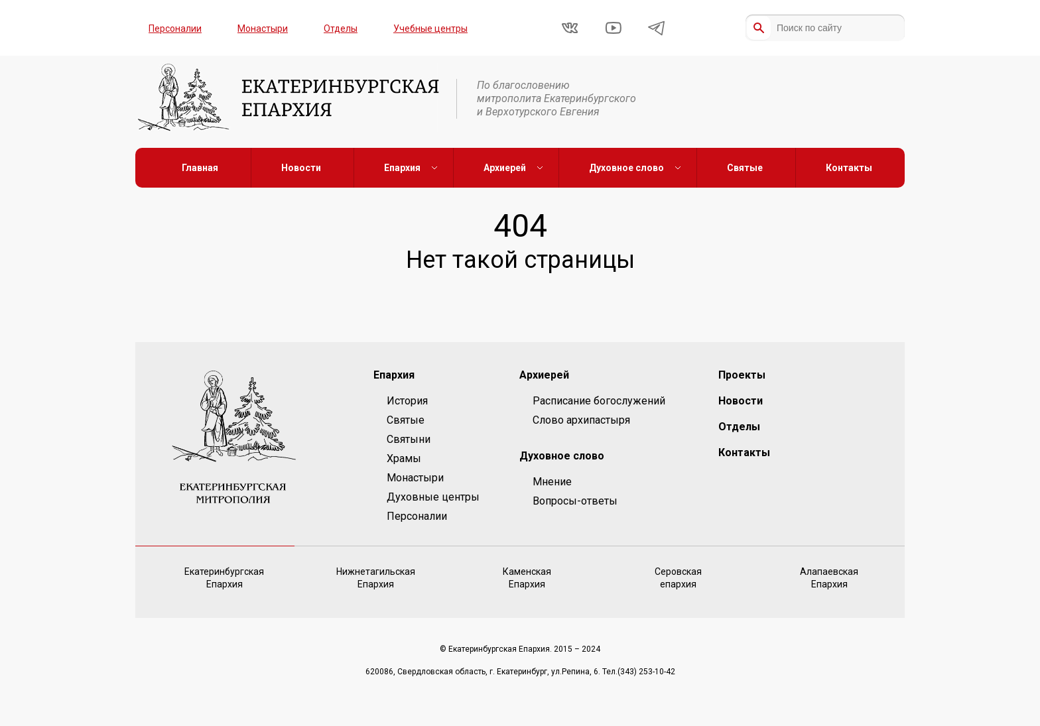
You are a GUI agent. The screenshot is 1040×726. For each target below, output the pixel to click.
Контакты (849, 167)
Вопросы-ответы (575, 501)
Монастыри (262, 28)
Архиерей (505, 167)
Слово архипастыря (581, 420)
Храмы (404, 458)
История (407, 400)
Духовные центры (433, 497)
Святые (745, 167)
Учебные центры (430, 28)
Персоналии (175, 28)
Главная (200, 167)
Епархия (402, 167)
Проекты (741, 375)
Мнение (552, 481)
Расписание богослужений (599, 400)
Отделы (341, 28)
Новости (301, 167)
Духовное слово (626, 167)
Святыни (408, 439)
